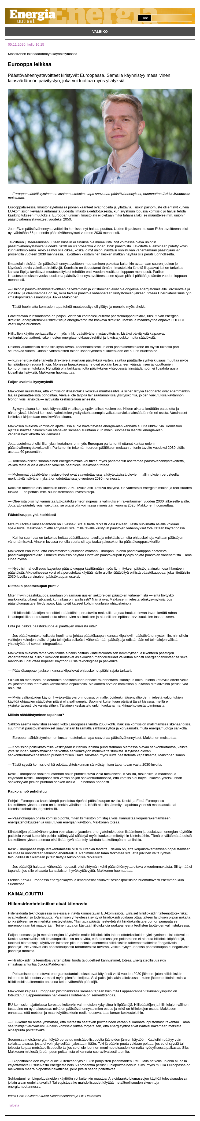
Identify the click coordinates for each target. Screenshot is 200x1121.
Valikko (100, 32)
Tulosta (13, 1105)
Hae (145, 18)
